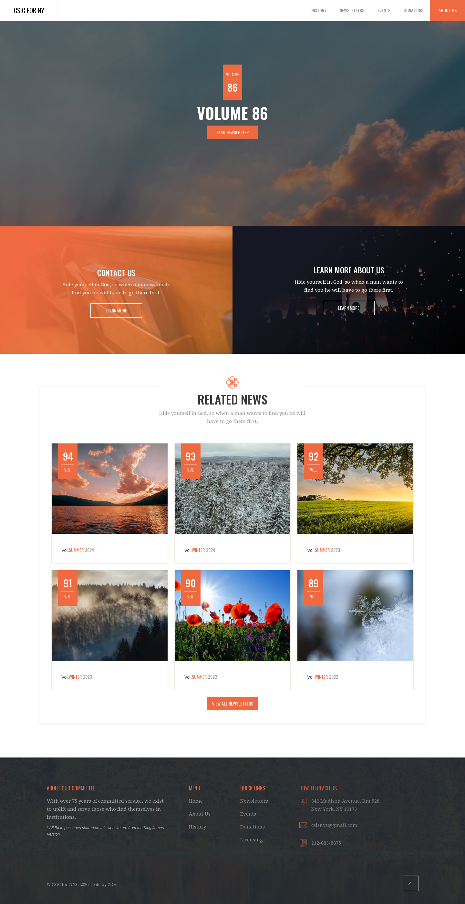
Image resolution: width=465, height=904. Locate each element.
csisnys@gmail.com (334, 825)
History (318, 10)
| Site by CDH (103, 884)
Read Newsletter (232, 132)
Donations (413, 10)
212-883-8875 (326, 843)
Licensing (251, 840)
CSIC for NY (29, 10)
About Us (448, 10)
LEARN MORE (116, 310)
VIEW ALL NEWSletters (232, 703)
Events (383, 10)
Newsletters (352, 10)
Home (196, 801)
